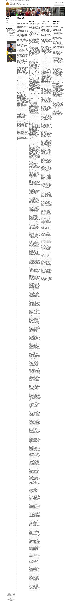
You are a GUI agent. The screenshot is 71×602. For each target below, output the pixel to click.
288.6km (42, 269)
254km (47, 182)
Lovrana (36, 241)
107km (51, 91)
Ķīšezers (37, 179)
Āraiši (35, 427)
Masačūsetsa (31, 158)
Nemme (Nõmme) (32, 153)
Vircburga (37, 199)
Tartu (35, 107)
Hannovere (33, 199)
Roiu (32, 535)
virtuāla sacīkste (59, 52)
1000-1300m (48, 210)
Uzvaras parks (36, 28)
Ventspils (38, 52)
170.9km (50, 127)
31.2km (50, 193)
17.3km (44, 176)
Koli (30, 301)
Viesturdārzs (31, 181)
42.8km (42, 150)
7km (50, 35)
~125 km (47, 214)
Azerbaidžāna (35, 411)
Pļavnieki (36, 110)
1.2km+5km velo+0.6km (44, 244)
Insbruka (35, 454)
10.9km (44, 70)
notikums (54, 40)
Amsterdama (38, 167)
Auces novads (31, 352)
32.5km (42, 180)
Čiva (32, 514)
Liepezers (30, 347)
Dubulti (30, 425)
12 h (51, 49)
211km (42, 93)
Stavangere (35, 282)
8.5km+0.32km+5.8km (44, 190)
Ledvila (33, 348)
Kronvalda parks (32, 83)
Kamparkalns (33, 479)
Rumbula (37, 278)
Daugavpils (31, 31)
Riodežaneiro (34, 323)
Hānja (30, 122)
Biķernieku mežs (35, 43)
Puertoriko (34, 381)
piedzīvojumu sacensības (57, 98)
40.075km (45, 248)
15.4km (47, 123)
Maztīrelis (31, 172)
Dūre (35, 352)
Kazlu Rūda (38, 423)
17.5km (42, 142)
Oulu (30, 317)
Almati (39, 285)
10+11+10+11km (43, 208)
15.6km (49, 264)
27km (45, 78)
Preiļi (30, 178)
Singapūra (31, 326)
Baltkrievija (36, 185)
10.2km (47, 77)
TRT (18, 56)
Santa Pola (33, 178)
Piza (30, 220)
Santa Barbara (33, 499)
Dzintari (30, 63)
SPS (24, 85)
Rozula (30, 386)
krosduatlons (58, 106)
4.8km (45, 50)
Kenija (34, 293)
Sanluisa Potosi (37, 342)
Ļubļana (36, 201)
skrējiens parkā (56, 48)
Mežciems (31, 66)
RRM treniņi (26, 123)
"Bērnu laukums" (35, 170)
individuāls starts (56, 50)
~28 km (48, 133)
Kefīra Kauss (55, 69)
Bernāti (34, 258)
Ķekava (30, 242)
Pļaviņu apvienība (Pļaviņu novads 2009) (34, 140)
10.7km (45, 81)
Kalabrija (30, 358)
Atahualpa (11, 600)
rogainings (58, 43)
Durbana (30, 276)
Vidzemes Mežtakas (21, 90)
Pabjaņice (31, 319)
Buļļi (34, 586)
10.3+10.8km (43, 160)
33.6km (42, 92)
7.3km (50, 82)
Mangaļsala (31, 33)
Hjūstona (32, 372)
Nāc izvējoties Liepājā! (22, 25)
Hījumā (33, 304)
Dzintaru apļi (20, 66)
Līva (36, 496)
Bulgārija (34, 401)
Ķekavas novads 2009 (34, 35)
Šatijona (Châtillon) (37, 541)
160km (51, 168)
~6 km (48, 48)
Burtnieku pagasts (32, 353)
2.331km (49, 69)
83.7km (44, 273)
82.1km (46, 102)
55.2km (42, 272)
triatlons (54, 85)
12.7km (47, 127)
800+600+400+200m (44, 271)
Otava (33, 238)
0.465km (42, 249)
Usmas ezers (37, 341)
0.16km (50, 273)
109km (45, 143)
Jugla (30, 43)
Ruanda (34, 326)
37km (48, 252)
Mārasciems (36, 472)
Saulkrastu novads (35, 407)
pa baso (54, 46)
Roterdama (31, 190)
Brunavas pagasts (34, 584)
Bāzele (39, 419)
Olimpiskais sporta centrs (33, 267)
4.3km (50, 244)
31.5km (45, 142)
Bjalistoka (31, 289)
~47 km (50, 95)
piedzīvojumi (60, 82)
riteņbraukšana (60, 61)
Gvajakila (30, 407)
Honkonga (37, 322)
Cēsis (37, 44)
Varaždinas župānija (32, 589)
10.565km (50, 157)
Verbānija (31, 244)
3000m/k (47, 76)
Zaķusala (31, 126)
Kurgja (30, 191)
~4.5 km (49, 203)
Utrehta (38, 394)
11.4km (45, 98)
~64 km (42, 222)
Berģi (37, 78)
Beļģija (30, 73)
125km (42, 122)
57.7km (42, 191)
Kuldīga (36, 47)
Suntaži (30, 214)
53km (47, 78)
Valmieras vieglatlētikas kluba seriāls (22, 34)
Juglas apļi (20, 36)
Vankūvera (31, 183)
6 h (45, 35)
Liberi (36, 312)
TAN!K (24, 51)
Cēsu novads (31, 163)
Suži (39, 540)
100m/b (48, 66)
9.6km (50, 89)
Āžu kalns (35, 184)
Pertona (36, 555)
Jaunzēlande (38, 203)
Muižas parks (34, 408)
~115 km (45, 89)
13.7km (42, 123)
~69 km (47, 136)
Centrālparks (34, 379)
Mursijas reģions (32, 415)
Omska (37, 202)
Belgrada (30, 215)
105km (50, 139)
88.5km (47, 154)
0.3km (42, 31)
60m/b (47, 58)
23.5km (45, 140)
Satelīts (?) (62, 109)
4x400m (42, 80)
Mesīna (35, 447)
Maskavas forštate (36, 77)
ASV (33, 39)
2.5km (42, 36)
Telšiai (34, 460)
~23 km (47, 67)
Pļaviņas (37, 178)
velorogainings (55, 71)
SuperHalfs (24, 100)
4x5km (50, 145)
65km (45, 100)
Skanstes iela (33, 161)
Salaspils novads (35, 116)
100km (45, 41)
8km (46, 29)
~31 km (42, 134)
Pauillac (36, 320)
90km (50, 269)
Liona (35, 531)
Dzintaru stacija (32, 216)
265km (47, 103)
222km (44, 158)
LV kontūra (60, 89)
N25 (56, 76)
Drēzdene (30, 321)
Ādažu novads (31, 367)
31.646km (48, 211)
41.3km (47, 176)
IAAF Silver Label (59, 56)
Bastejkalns (31, 164)
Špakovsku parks (34, 559)
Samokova (35, 570)
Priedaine (38, 302)
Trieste (39, 368)
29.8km (44, 212)
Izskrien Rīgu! (20, 44)
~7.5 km (47, 95)
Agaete (30, 473)
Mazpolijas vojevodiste (35, 254)
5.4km (42, 53)
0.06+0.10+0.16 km (49, 184)
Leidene (35, 231)
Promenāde (34, 276)
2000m (42, 75)
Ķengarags (31, 249)
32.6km (49, 182)
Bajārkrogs (34, 446)
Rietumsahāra (35, 534)
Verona (34, 147)
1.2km (42, 42)
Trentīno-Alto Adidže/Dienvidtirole (34, 399)
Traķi (38, 242)
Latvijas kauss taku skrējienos (22, 108)
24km (47, 68)
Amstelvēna (34, 463)
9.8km (50, 76)
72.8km (45, 187)
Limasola (34, 188)
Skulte (34, 313)
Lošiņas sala (31, 331)
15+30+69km (43, 188)
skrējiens (55, 23)
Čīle (32, 382)
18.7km (42, 167)
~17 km (47, 118)
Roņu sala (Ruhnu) (37, 468)
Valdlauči (37, 326)
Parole (7, 20)
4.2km (45, 40)
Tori (38, 221)
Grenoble (34, 530)
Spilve (34, 338)
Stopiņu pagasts (32, 142)
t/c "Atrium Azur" (37, 415)
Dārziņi (33, 470)
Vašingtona (34, 310)
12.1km (42, 81)
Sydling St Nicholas (32, 437)
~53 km (50, 123)
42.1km (47, 183)
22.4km (44, 145)
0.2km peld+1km (47, 253)
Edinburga (31, 107)
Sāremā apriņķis (31, 579)
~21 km (48, 53)
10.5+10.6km (43, 126)
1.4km (47, 94)
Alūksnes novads (32, 95)
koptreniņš (55, 25)
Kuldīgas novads (32, 130)
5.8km (42, 69)
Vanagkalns (38, 327)
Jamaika (30, 325)
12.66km (47, 235)
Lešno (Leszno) (37, 532)
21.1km (44, 104)
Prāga (30, 84)
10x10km (45, 88)
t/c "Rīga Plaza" (34, 416)
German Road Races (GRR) (57, 75)
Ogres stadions (36, 41)
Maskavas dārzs (35, 265)
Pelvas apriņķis (33, 576)
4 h (48, 41)
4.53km (42, 196)
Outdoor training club (22, 75)
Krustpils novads (36, 579)
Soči (37, 420)
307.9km (42, 195)
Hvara (37, 328)
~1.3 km (42, 155)
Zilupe (36, 529)
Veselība (19, 33)
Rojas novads (31, 571)
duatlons (54, 91)
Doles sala (35, 129)
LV (28, 59)
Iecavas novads (31, 586)
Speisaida (30, 412)
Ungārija (37, 69)
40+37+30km (46, 249)
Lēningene (34, 549)
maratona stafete (56, 41)
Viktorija (33, 585)
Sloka (33, 385)
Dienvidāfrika (34, 94)
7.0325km (46, 74)
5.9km (45, 118)
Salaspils (31, 85)
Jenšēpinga (31, 478)
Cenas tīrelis (34, 562)
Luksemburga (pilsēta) (33, 260)
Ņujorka (30, 133)
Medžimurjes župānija (32, 428)
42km (42, 61)
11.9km (45, 117)
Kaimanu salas (31, 318)
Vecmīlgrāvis (38, 300)
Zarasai (30, 452)
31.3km (44, 177)
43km (47, 105)
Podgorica (33, 261)
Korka (33, 214)
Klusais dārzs (35, 431)
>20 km (47, 90)
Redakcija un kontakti (11, 593)
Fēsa (30, 363)
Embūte (30, 264)
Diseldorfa (36, 189)
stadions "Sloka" (37, 385)
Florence (36, 168)
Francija (38, 32)
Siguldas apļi (24, 55)
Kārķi (33, 526)
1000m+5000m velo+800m (45, 227)
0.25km (50, 58)
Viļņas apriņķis (36, 585)
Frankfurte (38, 188)
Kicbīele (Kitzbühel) (35, 495)
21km (42, 54)
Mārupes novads (35, 79)
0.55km (47, 87)
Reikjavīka (31, 129)
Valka (38, 68)
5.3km (45, 46)
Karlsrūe (32, 531)
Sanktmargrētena (32, 298)
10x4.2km (42, 97)
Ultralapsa (12, 34)
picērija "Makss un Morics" (33, 405)
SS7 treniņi (23, 126)
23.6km (47, 250)
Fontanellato (34, 309)
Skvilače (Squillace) (35, 432)
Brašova (33, 330)
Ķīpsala (36, 54)
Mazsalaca (31, 336)
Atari (37, 408)
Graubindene (31, 524)
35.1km (44, 149)
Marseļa (34, 448)
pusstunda (49, 30)
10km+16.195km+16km (47, 108)
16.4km (47, 265)
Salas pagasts (36, 574)
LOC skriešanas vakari (21, 123)
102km (42, 129)
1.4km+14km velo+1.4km (45, 255)
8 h (44, 69)
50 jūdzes (47, 273)
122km (50, 174)
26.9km (50, 267)
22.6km (48, 205)
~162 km (42, 220)
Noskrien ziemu (23, 57)
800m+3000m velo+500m (45, 228)
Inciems (30, 364)
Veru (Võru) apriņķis (34, 87)
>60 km (49, 165)
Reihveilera (38, 525)
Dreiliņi (37, 142)
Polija (30, 32)
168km (49, 155)
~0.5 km (47, 45)
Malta (33, 189)
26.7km (45, 134)
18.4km (45, 141)
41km (47, 155)
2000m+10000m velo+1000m (45, 234)
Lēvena (35, 470)
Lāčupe (30, 265)
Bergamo (38, 411)
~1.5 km (45, 204)
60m (42, 45)
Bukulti (33, 303)
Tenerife (36, 461)
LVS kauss (19, 128)
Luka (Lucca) (31, 397)
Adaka (30, 531)
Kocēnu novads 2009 (33, 97)
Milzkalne (31, 171)
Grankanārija (37, 82)
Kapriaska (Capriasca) (33, 288)
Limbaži (38, 235)
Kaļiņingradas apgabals (33, 492)
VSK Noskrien (15, 3)
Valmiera (37, 31)
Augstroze (30, 460)
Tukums (30, 224)
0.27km (50, 185)
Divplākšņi (20, 23)
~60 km (45, 217)
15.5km (42, 100)
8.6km (47, 75)
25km (51, 66)
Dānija (34, 78)
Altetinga (32, 477)
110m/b (42, 66)
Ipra (37, 442)
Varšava (30, 74)
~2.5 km (44, 116)
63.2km (49, 242)
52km (45, 166)
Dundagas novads (32, 315)
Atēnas (36, 91)
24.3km (45, 125)
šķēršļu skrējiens (56, 59)
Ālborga (36, 393)
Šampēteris (36, 160)
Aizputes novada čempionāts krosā (22, 122)
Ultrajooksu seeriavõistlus (21, 98)
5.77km (50, 217)
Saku (33, 468)
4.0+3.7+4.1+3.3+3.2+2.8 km (46, 161)
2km (47, 28)
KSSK (18, 84)
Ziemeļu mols (34, 442)
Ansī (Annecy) (38, 439)
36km (49, 254)
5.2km (42, 84)
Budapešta (35, 102)
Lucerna (34, 222)
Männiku (35, 571)
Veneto (38, 64)
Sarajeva (37, 363)
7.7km (48, 59)
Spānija (38, 30)
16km (46, 47)
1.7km (42, 89)
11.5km (42, 88)
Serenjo (30, 506)
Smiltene (33, 84)
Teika (30, 26)
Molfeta (32, 433)
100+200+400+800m (47, 107)
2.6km (42, 108)
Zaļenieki (30, 562)
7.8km (48, 70)
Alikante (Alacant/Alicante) (35, 464)
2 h (48, 44)
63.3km (50, 119)
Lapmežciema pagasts (35, 578)
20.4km (46, 199)
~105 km (49, 191)
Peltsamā (34, 494)
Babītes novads (32, 70)
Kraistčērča (35, 535)
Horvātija (38, 70)
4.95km (42, 107)
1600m (50, 124)
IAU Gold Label (59, 94)
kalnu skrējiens (56, 36)
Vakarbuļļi (30, 445)
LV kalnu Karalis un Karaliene (58, 90)
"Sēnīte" (36, 560)
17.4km (50, 112)
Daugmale (38, 456)
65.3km (46, 263)
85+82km (45, 220)
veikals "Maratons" (32, 391)
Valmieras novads (35, 211)
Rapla (32, 284)
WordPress (13, 599)
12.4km (50, 81)
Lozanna (34, 243)
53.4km (44, 184)
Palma (35, 240)
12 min (46, 215)
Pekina (37, 504)
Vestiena (30, 388)
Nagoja (37, 309)
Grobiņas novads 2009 (33, 145)
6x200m (47, 269)
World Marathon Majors (22, 78)
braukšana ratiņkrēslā (57, 45)
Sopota (38, 351)
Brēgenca (33, 259)
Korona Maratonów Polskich (21, 117)
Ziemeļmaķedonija (32, 204)
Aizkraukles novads (35, 253)
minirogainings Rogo (22, 59)
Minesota (34, 525)
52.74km (42, 194)
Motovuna (38, 334)
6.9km (42, 149)
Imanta (34, 46)
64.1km (50, 202)
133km (50, 229)
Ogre (33, 26)
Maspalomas (31, 198)
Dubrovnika (31, 334)
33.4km (44, 236)
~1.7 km (42, 162)
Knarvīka (38, 231)
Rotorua (34, 346)
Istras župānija (37, 205)
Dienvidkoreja (32, 124)
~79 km (48, 218)
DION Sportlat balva (21, 120)
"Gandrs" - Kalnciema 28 (36, 386)
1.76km (42, 214)
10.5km (42, 44)
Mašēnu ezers (31, 541)
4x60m (50, 239)
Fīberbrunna (31, 494)
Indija (32, 101)
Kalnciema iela (32, 44)
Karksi (37, 352)
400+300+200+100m (48, 270)
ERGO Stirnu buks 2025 (23, 109)
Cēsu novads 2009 (36, 74)
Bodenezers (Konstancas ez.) (32, 392)
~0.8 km (42, 117)
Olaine (30, 131)
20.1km (50, 141)
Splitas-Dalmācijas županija (33, 176)
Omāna (39, 448)
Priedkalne (35, 316)
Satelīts (54, 53)
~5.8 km (43, 211)
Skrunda (36, 158)
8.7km (42, 94)
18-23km (45, 64)
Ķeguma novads (36, 121)
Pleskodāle (35, 186)
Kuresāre (30, 243)
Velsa (34, 167)
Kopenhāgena (35, 112)
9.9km (45, 80)
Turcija (37, 83)
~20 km (45, 59)
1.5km (47, 38)
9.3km (42, 79)
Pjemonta (33, 127)
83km (48, 81)
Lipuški (35, 303)
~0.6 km (45, 223)
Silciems (35, 250)
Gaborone (30, 567)
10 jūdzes (46, 85)
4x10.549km (49, 63)
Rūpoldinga (35, 384)
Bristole (34, 423)
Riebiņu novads (37, 589)
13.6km (45, 136)
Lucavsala (35, 61)
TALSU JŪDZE (20, 85)
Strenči (36, 455)
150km (50, 142)
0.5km (48, 29)
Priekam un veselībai (21, 86)
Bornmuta (37, 287)
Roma (34, 143)
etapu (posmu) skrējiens (56, 111)
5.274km (43, 47)
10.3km (44, 94)
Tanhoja (34, 522)
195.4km (47, 144)
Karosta (36, 361)
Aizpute (30, 188)
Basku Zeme (38, 206)
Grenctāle (38, 571)
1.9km (50, 94)
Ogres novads (37, 141)
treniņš (54, 42)
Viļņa (34, 59)
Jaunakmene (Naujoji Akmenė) (34, 453)
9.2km (45, 93)
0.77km (51, 238)
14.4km (50, 92)
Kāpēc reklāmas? (10, 26)
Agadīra (36, 348)
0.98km (47, 201)
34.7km (50, 257)
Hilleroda (38, 431)
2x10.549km (43, 111)
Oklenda (39, 553)
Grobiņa (30, 385)
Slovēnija (34, 88)
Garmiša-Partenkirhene (33, 508)
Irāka (37, 401)
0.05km (43, 62)
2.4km (48, 50)
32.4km (42, 192)
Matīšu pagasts (34, 354)
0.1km (46, 71)
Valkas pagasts (34, 412)
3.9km (44, 180)
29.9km (45, 197)
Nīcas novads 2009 (34, 220)
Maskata (38, 450)
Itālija (32, 27)
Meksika (37, 76)
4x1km (42, 209)
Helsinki (37, 98)
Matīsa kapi (36, 550)
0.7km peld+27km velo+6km (45, 240)
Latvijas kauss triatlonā (22, 72)
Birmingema (35, 511)
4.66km (42, 174)
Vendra (30, 77)
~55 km (50, 154)
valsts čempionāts (57, 38)
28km (50, 114)
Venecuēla (31, 381)
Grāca (36, 394)
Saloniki (37, 153)
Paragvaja (38, 325)
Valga (30, 136)
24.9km (50, 176)
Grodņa (32, 301)
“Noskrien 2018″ (56, 66)
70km (44, 77)
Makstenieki (31, 401)
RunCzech (19, 91)
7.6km (49, 121)
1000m (42, 46)
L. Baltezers (31, 307)
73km (42, 177)
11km (44, 54)
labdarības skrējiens (56, 102)
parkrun (59, 72)
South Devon (31, 553)
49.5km (51, 196)
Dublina (30, 135)
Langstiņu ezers (31, 399)
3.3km (45, 63)
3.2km (50, 79)
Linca (33, 516)
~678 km (47, 208)
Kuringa (33, 358)
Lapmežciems (31, 483)
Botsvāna (30, 297)
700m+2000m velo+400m (45, 229)
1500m (48, 40)
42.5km (42, 182)
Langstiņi (31, 229)
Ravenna (30, 235)
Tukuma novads (37, 150)
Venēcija (37, 154)
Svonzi (35, 286)
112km (44, 265)
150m (45, 239)
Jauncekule (31, 449)
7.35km (44, 122)
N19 (62, 72)
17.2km (49, 113)
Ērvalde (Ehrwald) (37, 507)
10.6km (45, 53)
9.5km (47, 51)
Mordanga (34, 543)
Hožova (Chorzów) (36, 291)
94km (46, 186)
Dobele (36, 238)
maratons (43, 23)
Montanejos (35, 553)
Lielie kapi (37, 441)
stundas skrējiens (56, 63)
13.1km (42, 90)
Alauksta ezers (34, 373)
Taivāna (30, 132)
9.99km (44, 272)
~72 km (42, 133)
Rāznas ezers (33, 314)
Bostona (30, 159)
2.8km (47, 146)
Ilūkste (38, 200)
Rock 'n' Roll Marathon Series (22, 64)
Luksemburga (31, 156)
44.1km (42, 168)
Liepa (39, 238)
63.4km (45, 162)
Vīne (39, 166)
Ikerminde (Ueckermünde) (33, 561)
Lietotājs (7, 18)
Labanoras (36, 477)
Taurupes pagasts (32, 93)
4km (44, 28)
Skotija (30, 82)
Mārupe (30, 141)
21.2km (47, 149)
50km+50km (43, 263)
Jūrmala (34, 38)
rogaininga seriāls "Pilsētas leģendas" (23, 87)
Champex (30, 313)
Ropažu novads (32, 212)
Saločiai (37, 117)
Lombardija (31, 173)
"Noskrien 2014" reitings (57, 80)
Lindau (30, 259)
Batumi (30, 495)
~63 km (50, 129)
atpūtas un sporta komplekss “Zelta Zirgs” (34, 256)
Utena (30, 454)
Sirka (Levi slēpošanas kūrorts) (34, 479)
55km (45, 66)
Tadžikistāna (38, 310)
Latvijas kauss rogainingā (20, 63)
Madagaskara (35, 567)
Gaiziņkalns (31, 269)
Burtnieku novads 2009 (33, 275)
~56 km (47, 262)
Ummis (33, 471)
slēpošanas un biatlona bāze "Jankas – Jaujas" (34, 209)
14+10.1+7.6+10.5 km (46, 206)
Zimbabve (31, 293)
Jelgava (31, 46)
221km (47, 162)
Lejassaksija (35, 171)
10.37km (48, 166)
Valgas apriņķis (32, 236)
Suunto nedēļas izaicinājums (23, 101)
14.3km (47, 174)
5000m (50, 41)
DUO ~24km (48, 104)
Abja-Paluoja (31, 316)
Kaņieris (34, 478)
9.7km (46, 69)
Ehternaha (32, 520)
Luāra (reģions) (31, 580)
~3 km (47, 56)
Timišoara (30, 371)
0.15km (47, 99)
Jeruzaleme (33, 206)
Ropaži (35, 104)
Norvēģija (35, 63)
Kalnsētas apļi (23, 84)
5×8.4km (50, 103)
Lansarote (35, 307)
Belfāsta (30, 187)
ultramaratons (56, 33)
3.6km (45, 34)
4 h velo (47, 132)
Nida (35, 117)
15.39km (42, 218)
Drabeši (37, 427)
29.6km (47, 187)
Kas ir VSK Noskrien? (10, 25)
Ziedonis (38, 570)
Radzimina (31, 498)
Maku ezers (35, 542)
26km (50, 87)
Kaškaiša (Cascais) (32, 257)
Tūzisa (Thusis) (31, 523)
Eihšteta (38, 344)
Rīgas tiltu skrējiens (23, 74)
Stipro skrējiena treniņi (22, 127)
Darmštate (30, 530)
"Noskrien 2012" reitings (56, 88)
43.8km (51, 260)
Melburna (30, 446)
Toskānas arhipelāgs (36, 445)
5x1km (50, 221)
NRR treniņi (23, 128)
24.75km (42, 197)
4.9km (44, 192)
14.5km (48, 109)
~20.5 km (50, 130)
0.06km (47, 165)
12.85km (47, 140)
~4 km (49, 57)
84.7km (48, 271)
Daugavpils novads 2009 (33, 396)
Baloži (38, 34)
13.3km (47, 276)
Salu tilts (31, 78)
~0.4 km (47, 130)
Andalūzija (36, 105)
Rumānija (38, 84)
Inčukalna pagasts (35, 162)
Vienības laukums (32, 251)
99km (50, 148)
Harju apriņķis (32, 69)
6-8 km (44, 130)
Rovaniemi (37, 214)
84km (42, 165)
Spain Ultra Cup (20, 119)
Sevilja (32, 157)
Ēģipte (39, 155)
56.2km (42, 265)
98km (44, 146)
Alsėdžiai (35, 523)
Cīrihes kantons (36, 476)
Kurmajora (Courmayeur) (34, 99)
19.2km (42, 146)
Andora (30, 535)
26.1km (44, 150)
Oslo (37, 187)
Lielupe (30, 360)
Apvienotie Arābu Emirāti (33, 233)
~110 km (42, 125)
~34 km (48, 125)
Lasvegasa (37, 227)
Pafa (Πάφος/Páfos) (36, 248)
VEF (36, 33)
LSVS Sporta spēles (58, 99)
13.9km (45, 144)
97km (44, 196)
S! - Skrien (22, 129)
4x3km (44, 277)
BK (25, 73)
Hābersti (30, 468)
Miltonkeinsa (31, 231)
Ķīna (30, 157)
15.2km (50, 167)
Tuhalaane (33, 324)
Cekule (34, 449)
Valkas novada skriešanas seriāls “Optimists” (21, 70)
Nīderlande (33, 51)
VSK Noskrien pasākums (57, 68)
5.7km (47, 86)
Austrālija (35, 68)
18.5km (49, 152)
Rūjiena (30, 179)
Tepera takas (23, 76)
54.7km (50, 93)
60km (46, 238)
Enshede (35, 183)
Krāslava (36, 364)
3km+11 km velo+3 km (44, 242)
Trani (30, 433)
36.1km (47, 194)
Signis (11, 595)
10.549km (46, 39)
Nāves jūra (34, 388)
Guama (37, 398)
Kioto (37, 448)
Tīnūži (36, 512)
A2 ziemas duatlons (22, 115)
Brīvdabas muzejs (32, 361)
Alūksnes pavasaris (24, 93)
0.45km (47, 79)
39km (42, 116)
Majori (30, 98)
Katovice (30, 221)
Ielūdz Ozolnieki (21, 43)
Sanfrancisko (36, 387)
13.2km (42, 55)
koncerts (57, 110)
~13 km (43, 71)
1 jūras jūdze (50, 146)
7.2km (42, 41)
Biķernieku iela (37, 125)
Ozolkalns (31, 232)
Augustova (32, 532)
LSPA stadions (37, 71)
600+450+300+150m (44, 252)
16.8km (44, 114)
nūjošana (58, 32)
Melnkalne (38, 219)
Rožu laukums (32, 75)
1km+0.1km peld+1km (44, 219)
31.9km (47, 261)
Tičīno (38, 286)
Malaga (30, 218)
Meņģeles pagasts (36, 580)
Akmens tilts (31, 64)
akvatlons (54, 110)
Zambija (30, 500)
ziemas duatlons (55, 100)
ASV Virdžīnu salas (35, 380)
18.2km (50, 178)
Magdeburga (34, 425)
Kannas (30, 203)
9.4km (47, 92)
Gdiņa (36, 193)
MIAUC (60, 79)
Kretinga (38, 373)
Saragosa (30, 394)
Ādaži (30, 206)
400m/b (42, 63)
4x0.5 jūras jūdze (49, 195)
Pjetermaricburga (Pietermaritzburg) (33, 278)
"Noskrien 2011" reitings (57, 89)
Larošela (36, 212)
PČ (57, 76)
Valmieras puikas (34, 566)
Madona (30, 343)
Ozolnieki (34, 32)
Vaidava (30, 91)
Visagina (35, 421)
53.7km (46, 232)
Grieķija (34, 56)
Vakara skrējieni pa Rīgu (22, 114)
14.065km (43, 83)
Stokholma (35, 86)
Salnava (36, 438)
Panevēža (37, 113)
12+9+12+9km (43, 127)
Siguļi (38, 563)
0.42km (42, 98)
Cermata (33, 203)
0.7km (44, 51)
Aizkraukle (37, 72)
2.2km (48, 34)
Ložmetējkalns (36, 173)
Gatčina (36, 572)
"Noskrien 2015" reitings (57, 77)
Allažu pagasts (37, 304)
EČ (56, 82)
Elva (30, 128)
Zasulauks (31, 34)
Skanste (30, 255)
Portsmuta (30, 511)
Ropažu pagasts (35, 73)
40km (47, 100)
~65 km (50, 214)
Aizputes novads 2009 (33, 217)
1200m (44, 135)
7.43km (48, 96)
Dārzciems (31, 105)
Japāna (35, 48)
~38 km (50, 150)
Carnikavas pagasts (33, 90)
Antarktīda (31, 184)
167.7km (42, 137)
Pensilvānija (31, 308)
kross (54, 32)
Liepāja (38, 23)
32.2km (42, 261)
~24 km (43, 73)
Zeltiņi (36, 131)
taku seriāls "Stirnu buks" (22, 50)
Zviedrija (31, 59)
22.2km (42, 136)
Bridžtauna (35, 514)
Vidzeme (30, 174)
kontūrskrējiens (54, 113)
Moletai (30, 382)
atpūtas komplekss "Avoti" (33, 546)
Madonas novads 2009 (34, 150)
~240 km (44, 213)
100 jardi (47, 239)
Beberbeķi (38, 243)
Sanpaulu (30, 292)
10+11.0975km (43, 103)
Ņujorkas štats (37, 156)
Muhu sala (30, 497)
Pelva (33, 488)
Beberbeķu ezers (32, 312)
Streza (30, 303)
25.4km (48, 88)
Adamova (35, 339)
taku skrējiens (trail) (57, 34)
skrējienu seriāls (57, 29)
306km (42, 275)
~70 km (42, 96)
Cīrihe (30, 123)
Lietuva (31, 28)
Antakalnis (35, 413)
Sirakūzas (36, 509)
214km (47, 193)
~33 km (42, 121)
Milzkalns (38, 362)
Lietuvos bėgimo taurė (22, 105)
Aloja (38, 535)
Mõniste (38, 494)
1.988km (42, 245)
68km (44, 203)
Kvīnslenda (38, 262)
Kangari (33, 356)
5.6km (44, 84)
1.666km (42, 217)
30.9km (44, 183)
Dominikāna (35, 382)
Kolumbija (38, 318)
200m (45, 36)
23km (45, 75)
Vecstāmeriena (36, 526)
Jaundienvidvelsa (37, 296)
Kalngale (37, 540)
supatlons (54, 112)
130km (42, 132)
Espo (35, 367)
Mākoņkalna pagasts (36, 264)
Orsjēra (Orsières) (36, 210)
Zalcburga (31, 210)
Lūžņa (35, 397)
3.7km (44, 79)
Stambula (33, 136)
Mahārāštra (31, 504)
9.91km (50, 105)
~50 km (48, 80)
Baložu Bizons (24, 31)
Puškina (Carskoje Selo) (35, 489)
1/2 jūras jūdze (46, 119)
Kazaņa (34, 371)
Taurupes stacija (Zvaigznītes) (34, 120)
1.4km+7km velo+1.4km (44, 256)
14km (44, 49)
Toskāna (31, 86)
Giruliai (33, 179)
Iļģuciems (38, 59)
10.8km (42, 35)
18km (51, 55)
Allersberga (31, 481)
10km (47, 26)
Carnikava (31, 118)
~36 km (49, 100)
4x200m (48, 168)
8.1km (42, 59)
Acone (39, 534)
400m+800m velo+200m (47, 225)
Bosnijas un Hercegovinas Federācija (33, 590)
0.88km (44, 214)
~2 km (50, 51)
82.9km (42, 225)
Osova (37, 499)
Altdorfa (37, 479)
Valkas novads (32, 155)
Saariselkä (30, 431)
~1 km (42, 40)
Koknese (38, 335)
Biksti (36, 279)
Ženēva (30, 200)
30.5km (44, 179)
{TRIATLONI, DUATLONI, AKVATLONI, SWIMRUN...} (46, 280)
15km (42, 34)
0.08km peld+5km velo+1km (45, 241)
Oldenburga (31, 439)
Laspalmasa (31, 139)
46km (42, 151)
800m (45, 38)
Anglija (34, 67)
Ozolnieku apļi (23, 68)
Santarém (30, 432)
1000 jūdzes (49, 248)
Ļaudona (33, 365)
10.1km (50, 78)
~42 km (49, 64)
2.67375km (50, 120)
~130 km (49, 126)
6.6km (49, 74)
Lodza (30, 305)
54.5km (44, 276)
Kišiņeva (32, 376)
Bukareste (34, 122)
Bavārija (31, 61)
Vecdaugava (33, 305)
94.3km (42, 144)
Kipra (39, 97)
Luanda (30, 514)
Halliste (39, 316)
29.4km (50, 101)
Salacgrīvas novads (33, 177)
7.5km (42, 56)
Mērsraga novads (32, 547)
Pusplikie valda (24, 83)
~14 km (48, 46)
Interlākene (34, 224)
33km (50, 75)
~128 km (45, 133)
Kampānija (37, 244)
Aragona (30, 404)
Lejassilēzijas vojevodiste (33, 375)
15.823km (50, 197)
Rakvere (33, 239)
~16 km (49, 71)
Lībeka (33, 218)
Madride (33, 109)
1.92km (42, 154)
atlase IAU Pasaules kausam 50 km (21, 95)
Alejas (30, 568)
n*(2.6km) (44, 209)
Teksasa (35, 372)
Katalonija (38, 85)
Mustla (33, 320)
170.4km (42, 187)
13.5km (42, 235)
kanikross (60, 64)
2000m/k (45, 138)
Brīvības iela (36, 53)
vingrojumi (54, 109)
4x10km (49, 177)
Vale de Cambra (37, 429)
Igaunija (37, 24)
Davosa (37, 259)
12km (48, 31)
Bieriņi (33, 149)
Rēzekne (35, 118)
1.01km (46, 203)
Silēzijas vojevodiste (36, 332)
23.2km (42, 176)
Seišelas (30, 380)
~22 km (42, 118)
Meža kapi (33, 345)
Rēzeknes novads (35, 148)
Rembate (31, 147)
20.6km (44, 165)
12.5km (42, 101)
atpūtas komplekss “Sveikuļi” (33, 165)
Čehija (32, 57)
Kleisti (33, 193)
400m (49, 33)
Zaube (30, 479)
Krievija (30, 55)
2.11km (47, 145)
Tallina (30, 50)
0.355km (42, 202)
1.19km (44, 250)
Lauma (14, 39)
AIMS (61, 28)
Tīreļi (38, 396)
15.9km (44, 167)
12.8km (42, 112)
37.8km (47, 114)
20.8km (44, 191)
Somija (30, 56)
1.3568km (42, 131)
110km (44, 129)
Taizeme (37, 223)
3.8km (50, 118)
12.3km (42, 78)
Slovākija (34, 98)
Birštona (33, 484)
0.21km (50, 213)
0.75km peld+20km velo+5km (46, 139)
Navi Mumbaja (36, 503)
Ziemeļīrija (34, 187)
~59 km (49, 219)
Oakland (30, 516)
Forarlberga (31, 575)
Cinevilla (30, 238)
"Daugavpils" (20, 30)
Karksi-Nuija (35, 197)
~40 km (47, 134)
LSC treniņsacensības (21, 96)
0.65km (42, 85)
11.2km (42, 143)
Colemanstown (34, 517)
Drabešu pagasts (32, 287)
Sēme (39, 398)
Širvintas (30, 365)
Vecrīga (30, 68)
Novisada (31, 186)
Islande (37, 122)
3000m (50, 39)
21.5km (47, 236)
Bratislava (31, 167)
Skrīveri (35, 335)
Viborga (38, 529)
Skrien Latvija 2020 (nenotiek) (23, 99)
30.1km (42, 141)
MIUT (27, 85)
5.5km (44, 45)
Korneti (30, 345)
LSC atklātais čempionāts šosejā (23, 41)
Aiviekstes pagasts (36, 229)
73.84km (44, 193)
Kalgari (33, 279)
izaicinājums (54, 104)
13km (45, 72)
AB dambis (33, 81)
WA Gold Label (55, 83)
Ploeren (33, 551)
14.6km (47, 167)
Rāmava (30, 408)
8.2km (45, 90)
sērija (60, 84)
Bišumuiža (38, 395)
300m (42, 49)
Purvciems (35, 55)
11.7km (42, 64)
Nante (36, 522)
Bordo (37, 419)
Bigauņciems (38, 478)
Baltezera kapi (37, 547)
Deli (37, 384)
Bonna (33, 387)
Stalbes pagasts (35, 283)
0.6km (48, 36)
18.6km (49, 192)
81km (47, 153)
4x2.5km (47, 84)
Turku (30, 199)
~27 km (50, 117)
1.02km (44, 222)
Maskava (35, 144)
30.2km (50, 235)
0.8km (42, 39)
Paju (39, 574)
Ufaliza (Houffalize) (32, 572)
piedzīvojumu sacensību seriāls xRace (22, 113)
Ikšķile (37, 367)
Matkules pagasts (32, 469)
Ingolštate (34, 343)
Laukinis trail (20, 79)
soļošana (59, 37)
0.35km (42, 140)
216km (47, 264)
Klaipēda (35, 66)
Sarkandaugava (32, 180)
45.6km (46, 97)
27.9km (50, 275)
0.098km (44, 201)
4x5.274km (42, 166)
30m (50, 241)
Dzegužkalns (31, 72)
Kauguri (33, 152)
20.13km (43, 238)
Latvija (31, 23)
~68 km (44, 132)
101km (47, 72)
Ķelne (35, 223)
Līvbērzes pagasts (34, 569)
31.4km (48, 101)
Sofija (32, 476)
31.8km (42, 264)
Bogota (34, 496)
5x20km (44, 235)
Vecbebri (34, 334)
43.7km (48, 196)
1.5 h (50, 116)
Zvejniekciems (37, 551)
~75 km (42, 186)
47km (42, 114)
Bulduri (37, 130)
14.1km (44, 67)
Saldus (30, 80)
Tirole (38, 266)
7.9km (44, 182)
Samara (36, 378)
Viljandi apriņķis (35, 292)
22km (42, 87)
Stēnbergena (31, 563)
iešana (54, 57)
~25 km (42, 74)
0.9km (44, 61)
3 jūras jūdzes (45, 120)
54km (49, 179)
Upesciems (34, 191)
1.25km (44, 154)
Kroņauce (35, 563)
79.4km (49, 175)
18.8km (44, 151)
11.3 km (46, 113)
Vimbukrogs (31, 570)
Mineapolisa (38, 530)
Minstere (33, 237)
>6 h (41, 102)
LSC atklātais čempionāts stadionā (22, 39)
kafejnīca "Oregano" (32, 270)
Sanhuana (36, 404)
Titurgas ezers (33, 568)
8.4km (50, 62)
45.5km (47, 143)
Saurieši (37, 198)
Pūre (32, 459)
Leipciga (39, 522)
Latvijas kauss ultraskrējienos (20, 104)
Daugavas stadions (33, 42)
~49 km (42, 276)
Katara (36, 399)
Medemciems (37, 436)
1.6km (42, 76)
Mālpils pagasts (38, 213)
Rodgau (37, 424)
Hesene (35, 424)
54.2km (42, 259)
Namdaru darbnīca (35, 452)
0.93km (49, 249)
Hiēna (8, 31)
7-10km (47, 124)
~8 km (45, 56)
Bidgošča (34, 504)
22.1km (47, 178)
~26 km (50, 90)
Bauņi (30, 357)
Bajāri (30, 195)
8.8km (42, 52)
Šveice (35, 34)
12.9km (47, 192)
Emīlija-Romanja (36, 172)
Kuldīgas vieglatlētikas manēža (33, 138)
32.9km (45, 269)
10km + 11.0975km (46, 115)
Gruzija (30, 239)
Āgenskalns (37, 27)
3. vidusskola (31, 286)
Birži (33, 235)
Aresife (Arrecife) (32, 402)
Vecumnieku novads (34, 268)
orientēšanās (60, 47)
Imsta (36, 505)
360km (47, 213)
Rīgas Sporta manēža (33, 108)
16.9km (42, 193)
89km (50, 122)
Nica (39, 148)
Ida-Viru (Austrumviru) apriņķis (34, 234)
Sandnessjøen (33, 538)
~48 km (47, 204)
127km (50, 194)
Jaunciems (31, 384)
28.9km (42, 178)
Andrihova (31, 346)
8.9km (48, 89)
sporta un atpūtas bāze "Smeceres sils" (34, 366)
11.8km (47, 197)
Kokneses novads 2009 (33, 362)
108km (42, 212)
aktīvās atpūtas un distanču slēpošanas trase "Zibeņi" (34, 225)
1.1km (45, 55)
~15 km (49, 47)
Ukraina (36, 96)
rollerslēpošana (55, 107)
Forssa (34, 394)
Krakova (34, 133)
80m (50, 218)
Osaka (33, 404)
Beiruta (30, 324)
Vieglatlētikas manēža (32, 515)
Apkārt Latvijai (23, 106)
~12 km (47, 54)
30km (47, 42)
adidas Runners (24, 61)
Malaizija (34, 202)
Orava (30, 538)
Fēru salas (33, 322)
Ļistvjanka (30, 522)
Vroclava (30, 146)
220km (49, 180)
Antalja (35, 217)
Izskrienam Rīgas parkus (22, 118)
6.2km (45, 91)
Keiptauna (31, 280)
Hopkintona (38, 152)
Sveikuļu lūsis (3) (9, 37)
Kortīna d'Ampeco (32, 300)
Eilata (38, 288)
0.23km (48, 117)
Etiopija (38, 381)
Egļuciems (38, 447)
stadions (54, 36)
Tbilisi (34, 336)
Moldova (30, 379)
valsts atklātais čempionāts (57, 87)
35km (42, 206)
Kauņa (35, 123)
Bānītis (25, 127)
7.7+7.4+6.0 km (47, 160)
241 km (44, 270)
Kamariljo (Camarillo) (36, 498)
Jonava (35, 235)
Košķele (39, 356)
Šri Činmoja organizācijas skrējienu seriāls (23, 48)
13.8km (45, 123)
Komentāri (63, 2)
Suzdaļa (34, 439)
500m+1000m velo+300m (45, 226)
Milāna (34, 190)
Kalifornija (38, 190)
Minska (34, 244)
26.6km (47, 177)
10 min (49, 68)
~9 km (45, 58)
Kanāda (38, 51)
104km (48, 148)
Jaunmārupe (37, 127)
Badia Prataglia (31, 420)
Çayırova (30, 323)
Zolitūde (30, 100)
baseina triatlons (58, 112)
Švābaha (33, 529)
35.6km (47, 135)
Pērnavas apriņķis (33, 65)
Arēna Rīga (35, 340)
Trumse (34, 146)
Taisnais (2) (9, 35)
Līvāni (36, 128)
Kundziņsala (33, 398)
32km (46, 83)
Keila (36, 242)
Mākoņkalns (31, 448)
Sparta (39, 131)
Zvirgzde (30, 442)
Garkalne (30, 230)
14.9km (50, 135)
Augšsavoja (34, 440)
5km (50, 26)
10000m (42, 50)
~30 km (44, 68)
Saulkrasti (31, 154)
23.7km (42, 215)
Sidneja (30, 279)
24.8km (45, 202)
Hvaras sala (37, 330)
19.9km (45, 185)
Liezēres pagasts (37, 269)
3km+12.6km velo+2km (48, 173)
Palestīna (30, 241)
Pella (35, 198)
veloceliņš (30, 440)
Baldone (39, 258)
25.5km (47, 222)
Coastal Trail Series (21, 107)
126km (47, 179)
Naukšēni (37, 391)
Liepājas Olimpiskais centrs (34, 556)
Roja (35, 139)
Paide (32, 461)
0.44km (50, 208)
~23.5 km (42, 109)
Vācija (34, 30)
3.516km (42, 91)
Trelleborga (37, 402)
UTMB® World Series (24, 131)
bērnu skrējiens (56, 30)
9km (47, 49)
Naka (35, 505)
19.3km (46, 211)
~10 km (43, 29)
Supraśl (33, 491)
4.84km (44, 264)
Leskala (30, 459)
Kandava (33, 364)
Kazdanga (34, 169)
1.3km (50, 136)
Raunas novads (31, 393)
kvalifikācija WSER (56, 62)
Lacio (34, 227)
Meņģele (36, 491)
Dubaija (36, 289)
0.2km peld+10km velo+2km (46, 128)
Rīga (34, 23)
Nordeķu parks (31, 490)
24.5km (48, 91)
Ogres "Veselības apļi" (21, 37)
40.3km (45, 194)
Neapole (30, 202)
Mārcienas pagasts (35, 360)
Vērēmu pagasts (32, 341)
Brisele (36, 155)
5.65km (49, 265)
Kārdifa (38, 270)
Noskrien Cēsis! (20, 73)
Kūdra (37, 397)
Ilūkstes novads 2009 (32, 554)
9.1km (45, 92)
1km (42, 28)
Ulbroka (30, 310)
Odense (32, 205)
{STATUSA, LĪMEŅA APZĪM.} (56, 115)
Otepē (33, 123)
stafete (59, 40)
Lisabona (37, 75)
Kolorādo (30, 348)
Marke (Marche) (37, 513)
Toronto (30, 189)
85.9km (42, 203)
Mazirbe (37, 204)
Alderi (35, 403)
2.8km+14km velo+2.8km (45, 257)
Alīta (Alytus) (31, 335)
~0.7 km (47, 151)
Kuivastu (38, 496)
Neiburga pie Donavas (33, 344)
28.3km (49, 186)
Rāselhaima (38, 515)
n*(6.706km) (46, 82)
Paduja (30, 211)
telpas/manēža (60, 58)
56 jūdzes (48, 223)
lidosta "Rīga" (35, 249)
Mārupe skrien (20, 88)
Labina (34, 241)
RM (57, 64)
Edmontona (34, 306)
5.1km (45, 109)
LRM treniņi (20, 60)
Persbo (30, 512)
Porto (33, 141)
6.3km (50, 84)
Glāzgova (31, 227)
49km (49, 276)
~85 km (51, 133)
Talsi (33, 82)
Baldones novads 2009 (33, 166)
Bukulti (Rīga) (31, 339)
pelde (62, 62)
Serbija (30, 109)
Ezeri (32, 543)
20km (42, 51)
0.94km (45, 148)
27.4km (45, 96)
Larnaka (34, 328)
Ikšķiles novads (37, 182)
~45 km (47, 212)
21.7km (47, 150)
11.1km (49, 73)
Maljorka (37, 209)
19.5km (44, 261)
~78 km (47, 217)
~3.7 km (42, 185)
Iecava (30, 114)
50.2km (42, 153)
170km (50, 140)
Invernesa (33, 192)
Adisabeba (37, 346)
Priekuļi (32, 454)
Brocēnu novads (37, 484)
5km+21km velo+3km (44, 175)
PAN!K (19, 27)
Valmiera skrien (25, 134)
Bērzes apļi (21, 134)
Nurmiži (30, 250)
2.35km (42, 262)
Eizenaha (37, 414)
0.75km (50, 77)
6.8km (44, 87)
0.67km (42, 213)
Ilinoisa (37, 169)
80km (45, 86)
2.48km (49, 106)
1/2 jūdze (42, 239)
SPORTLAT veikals (36, 215)
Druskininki (31, 240)
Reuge (33, 213)
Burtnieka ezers (31, 355)
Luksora (34, 321)
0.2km (45, 31)
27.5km (49, 149)
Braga (32, 423)
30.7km (49, 261)
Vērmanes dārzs (35, 347)
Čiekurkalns (31, 47)
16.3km (47, 122)
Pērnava (30, 170)
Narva (36, 298)
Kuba (35, 318)
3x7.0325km (47, 111)
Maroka (34, 85)
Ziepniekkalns (35, 132)
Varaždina (32, 422)
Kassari (34, 414)
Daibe (30, 254)
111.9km (48, 238)
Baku (32, 414)
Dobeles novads (37, 157)
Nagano (38, 323)
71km (42, 152)
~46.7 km (45, 168)
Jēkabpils (31, 102)
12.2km (44, 152)
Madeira (30, 149)
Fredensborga (31, 421)
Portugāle (31, 48)
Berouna (34, 441)
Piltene (38, 177)
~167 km (47, 158)
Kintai (30, 477)
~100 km (47, 202)
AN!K (27, 76)
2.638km (50, 205)
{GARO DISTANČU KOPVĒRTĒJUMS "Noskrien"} (57, 114)
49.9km (42, 184)
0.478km (42, 148)
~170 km (44, 105)
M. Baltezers (38, 305)
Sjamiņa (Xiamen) (32, 406)
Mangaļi (33, 175)
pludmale (36, 338)
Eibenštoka (38, 343)
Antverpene (34, 200)
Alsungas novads (34, 351)
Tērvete (37, 237)
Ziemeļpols (34, 325)
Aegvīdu (30, 521)
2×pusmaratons (44, 57)
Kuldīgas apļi (20, 69)
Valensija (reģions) (33, 119)
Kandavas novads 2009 (35, 357)
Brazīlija (37, 134)
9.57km (49, 183)
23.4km (48, 83)
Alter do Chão (35, 430)
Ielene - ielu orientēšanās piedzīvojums (22, 89)
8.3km (47, 93)
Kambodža (37, 180)
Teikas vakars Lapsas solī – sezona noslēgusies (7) (11, 33)
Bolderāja (31, 245)
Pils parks (36, 163)
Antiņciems (35, 483)
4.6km (48, 97)
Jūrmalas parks (32, 52)
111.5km (46, 188)
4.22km (42, 72)
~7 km (45, 44)
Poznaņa (37, 107)
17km (42, 67)
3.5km (47, 52)
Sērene (35, 490)
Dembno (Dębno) (32, 390)
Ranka (38, 393)
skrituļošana (61, 77)
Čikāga (30, 169)
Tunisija (35, 266)
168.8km (46, 254)
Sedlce (36, 497)
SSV (21, 51)
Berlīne (37, 81)
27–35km (45, 65)
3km (49, 28)
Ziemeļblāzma (31, 403)
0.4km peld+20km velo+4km (46, 159)
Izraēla (35, 89)
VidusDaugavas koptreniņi (22, 102)
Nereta (32, 496)
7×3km (42, 158)
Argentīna (34, 297)
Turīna (32, 182)
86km (42, 120)
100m (42, 38)
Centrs (38, 48)
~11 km (47, 62)
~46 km (49, 99)
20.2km (49, 272)
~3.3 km (47, 275)
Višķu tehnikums (34, 395)
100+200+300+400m (44, 106)
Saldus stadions (32, 274)
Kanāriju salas (32, 76)
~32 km (47, 116)
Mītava (27, 127)
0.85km (42, 250)
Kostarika (31, 222)
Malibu (30, 499)
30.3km (42, 277)
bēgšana (56, 105)
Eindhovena (31, 194)
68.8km (44, 174)
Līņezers (38, 566)
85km (44, 76)
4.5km (51, 59)
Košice (30, 201)
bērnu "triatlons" (59, 103)
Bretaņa (30, 551)
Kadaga (37, 314)
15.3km (50, 143)
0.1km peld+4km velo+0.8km (45, 268)
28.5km (47, 277)
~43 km (50, 86)
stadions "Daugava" (33, 92)
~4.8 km (44, 275)
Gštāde (34, 497)
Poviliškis (30, 526)
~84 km (50, 204)
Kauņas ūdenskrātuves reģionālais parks (34, 378)
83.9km (47, 185)
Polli (36, 258)
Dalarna (38, 511)
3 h (48, 49)
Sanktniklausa (36, 194)
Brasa (36, 64)
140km (44, 153)
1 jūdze (45, 48)
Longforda (38, 240)
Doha (30, 389)
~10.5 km (47, 129)
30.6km (47, 142)
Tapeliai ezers (31, 424)
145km (44, 102)
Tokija (34, 154)
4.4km (42, 48)
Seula (36, 239)
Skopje (33, 201)
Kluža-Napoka (31, 342)
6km (42, 30)
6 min (44, 215)
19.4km (47, 180)
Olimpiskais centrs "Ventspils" (33, 104)
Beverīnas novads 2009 (33, 311)
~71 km (42, 124)
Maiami (36, 406)
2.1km (42, 77)
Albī (36, 336)
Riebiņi (30, 416)
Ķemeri (36, 356)
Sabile (36, 456)
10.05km (49, 188)
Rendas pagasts (32, 247)
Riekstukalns (31, 168)
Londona (38, 217)
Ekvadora (36, 181)
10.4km (49, 102)
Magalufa (30, 548)
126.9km (45, 195)
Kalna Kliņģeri (35, 221)
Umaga (34, 232)
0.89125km (45, 121)
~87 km (47, 191)
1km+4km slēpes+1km (45, 260)
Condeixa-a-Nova (32, 438)
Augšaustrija (35, 575)
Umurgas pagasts (36, 459)
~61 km (49, 236)
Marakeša (31, 143)
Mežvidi (35, 465)
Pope (38, 567)
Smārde (37, 437)
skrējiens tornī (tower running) (57, 101)
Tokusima (30, 328)
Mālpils (34, 461)
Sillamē (37, 232)
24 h (50, 44)
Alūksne (33, 131)
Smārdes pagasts (35, 368)
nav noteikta (38, 568)
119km (42, 95)
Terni (33, 250)
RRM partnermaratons (56, 93)
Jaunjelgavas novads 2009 (33, 160)
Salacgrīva (36, 101)
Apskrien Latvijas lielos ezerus (22, 81)
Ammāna (32, 294)
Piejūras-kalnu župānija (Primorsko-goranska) (34, 197)
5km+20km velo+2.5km (44, 243)
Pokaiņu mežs (33, 363)
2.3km (50, 132)
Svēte (30, 409)
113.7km (49, 190)
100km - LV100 (20, 87)
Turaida (32, 296)
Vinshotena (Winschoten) (35, 317)
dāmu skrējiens (55, 78)
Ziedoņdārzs (32, 54)
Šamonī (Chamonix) (33, 62)
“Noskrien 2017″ (56, 67)
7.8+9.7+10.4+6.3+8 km (45, 157)
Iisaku (30, 351)
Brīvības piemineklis (33, 60)
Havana (38, 379)
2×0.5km (45, 205)
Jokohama (32, 509)
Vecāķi (34, 91)
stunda (46, 33)
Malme (30, 387)
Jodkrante (31, 282)
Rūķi (32, 540)
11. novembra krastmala (34, 49)
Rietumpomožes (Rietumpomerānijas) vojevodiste (34, 370)
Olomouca (38, 340)
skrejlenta (58, 109)
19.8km (47, 152)
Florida (30, 306)
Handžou (33, 512)
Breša (36, 355)
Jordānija (38, 146)
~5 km (47, 35)
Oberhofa (30, 410)
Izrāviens (25, 81)
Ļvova (33, 427)
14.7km (50, 144)
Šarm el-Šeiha (37, 520)
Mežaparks (31, 24)
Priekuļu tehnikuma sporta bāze (33, 273)
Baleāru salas (35, 207)
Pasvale (33, 114)
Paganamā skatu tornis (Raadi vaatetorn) (34, 285)
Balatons (33, 195)
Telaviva (33, 242)
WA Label (57, 79)
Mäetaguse (31, 430)
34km (48, 112)
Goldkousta (34, 262)
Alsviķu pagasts (31, 503)
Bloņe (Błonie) (31, 533)
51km (49, 222)
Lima (38, 438)
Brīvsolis (26, 109)
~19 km (46, 73)
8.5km (42, 58)
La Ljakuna (33, 506)
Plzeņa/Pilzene (31, 574)
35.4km (42, 119)
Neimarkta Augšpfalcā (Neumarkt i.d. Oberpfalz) (34, 482)
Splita (34, 289)
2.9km (49, 85)
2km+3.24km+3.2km (44, 110)
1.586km (45, 218)
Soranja (38, 307)
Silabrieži (34, 540)
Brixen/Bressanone (35, 521)
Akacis (36, 313)
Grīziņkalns (34, 115)
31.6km (45, 101)
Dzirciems (31, 37)
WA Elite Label (59, 92)
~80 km (45, 124)
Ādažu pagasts (32, 113)
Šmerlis (34, 50)
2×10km (42, 204)
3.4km (42, 115)
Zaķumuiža (37, 358)
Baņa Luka (31, 327)
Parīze (37, 106)
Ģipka (30, 205)
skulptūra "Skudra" (32, 419)
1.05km (42, 145)
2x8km (44, 186)
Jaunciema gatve (35, 548)
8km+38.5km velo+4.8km (46, 233)
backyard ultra (57, 97)
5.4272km (46, 131)
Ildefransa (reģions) (32, 302)
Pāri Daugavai (24, 35)
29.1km (44, 178)
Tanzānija (30, 291)
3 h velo (47, 61)
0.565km (44, 262)
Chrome (11, 598)
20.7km (47, 272)
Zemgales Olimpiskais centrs (34, 263)
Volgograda (38, 306)
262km (49, 212)
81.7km (42, 183)
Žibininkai (36, 390)
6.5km (45, 52)
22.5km (49, 159)
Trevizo (36, 274)
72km (42, 179)
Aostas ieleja (31, 542)
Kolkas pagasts (35, 583)
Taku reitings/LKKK (56, 84)
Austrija (36, 57)
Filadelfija (35, 308)
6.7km (46, 126)
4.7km (48, 55)
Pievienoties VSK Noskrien (11, 24)
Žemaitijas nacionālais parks (33, 480)
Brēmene (30, 320)
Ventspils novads (32, 106)
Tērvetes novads (35, 135)
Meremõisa (31, 117)
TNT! (27, 43)
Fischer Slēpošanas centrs (34, 271)
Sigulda (31, 30)
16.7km (48, 263)
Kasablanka (31, 266)
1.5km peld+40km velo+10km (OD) (46, 163)
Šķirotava (30, 549)
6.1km (44, 95)
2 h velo (49, 131)
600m (50, 52)
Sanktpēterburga (32, 134)
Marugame (38, 403)
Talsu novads (31, 151)
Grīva (30, 569)
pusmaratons (45, 25)
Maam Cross (36, 516)
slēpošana (60, 111)
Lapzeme (34, 327)
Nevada (30, 213)
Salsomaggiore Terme (35, 389)
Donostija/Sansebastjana (33, 228)
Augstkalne (37, 392)
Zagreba (34, 219)
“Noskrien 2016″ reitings (57, 70)
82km (51, 115)
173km (49, 151)
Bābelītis (33, 128)
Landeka (39, 505)
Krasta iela (31, 207)
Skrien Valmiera (24, 133)
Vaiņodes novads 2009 (36, 246)
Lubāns (33, 550)
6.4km (42, 70)
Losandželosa (35, 319)
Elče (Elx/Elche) (31, 465)
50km (45, 42)
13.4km (42, 82)
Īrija (37, 67)
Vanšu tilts (31, 53)
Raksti (56, 2)
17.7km (47, 141)
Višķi (30, 395)
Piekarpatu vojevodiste (35, 473)
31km (46, 196)
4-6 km (48, 65)
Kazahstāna (36, 301)
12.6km (42, 86)
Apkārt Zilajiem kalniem (21, 28)
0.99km (49, 201)
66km (42, 270)
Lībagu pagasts (35, 588)
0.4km (44, 30)
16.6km (45, 112)
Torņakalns (31, 71)
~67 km (45, 155)
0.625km (49, 250)
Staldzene (37, 324)
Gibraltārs (37, 388)
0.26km (49, 215)
